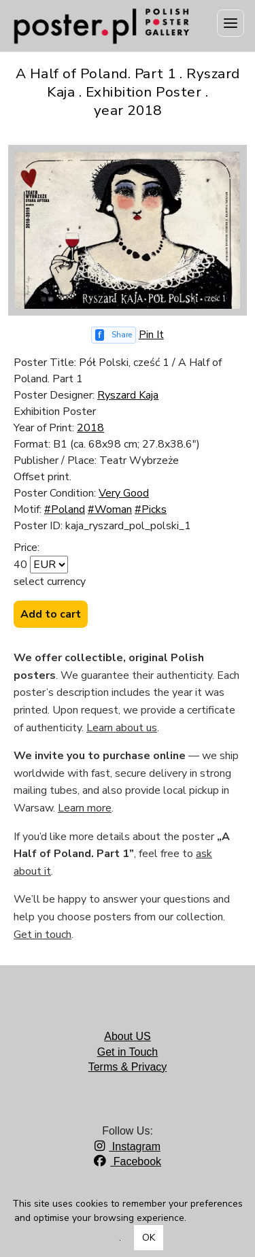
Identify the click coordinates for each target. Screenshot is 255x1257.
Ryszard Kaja (127, 395)
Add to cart (50, 614)
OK (148, 1237)
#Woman (110, 509)
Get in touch (42, 934)
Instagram (127, 1146)
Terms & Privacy (127, 1067)
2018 (90, 427)
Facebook (127, 1161)
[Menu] (230, 23)
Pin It (151, 334)
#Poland (64, 509)
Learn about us (121, 727)
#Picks (151, 509)
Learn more (85, 808)
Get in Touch (127, 1052)
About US (127, 1036)
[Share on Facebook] (113, 334)
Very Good (124, 493)
